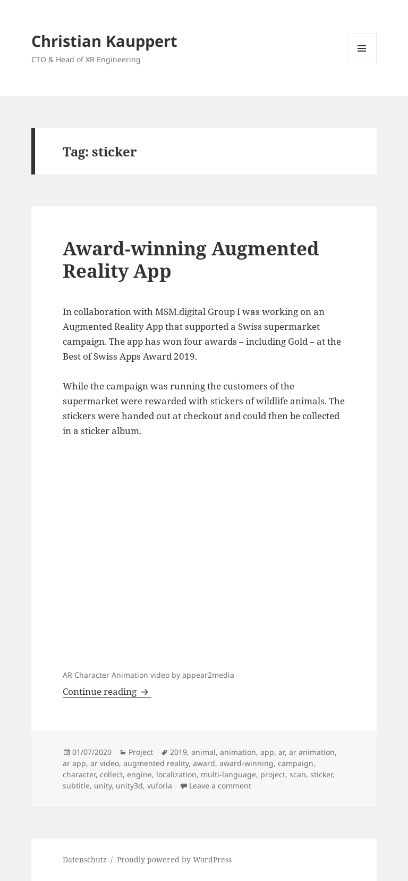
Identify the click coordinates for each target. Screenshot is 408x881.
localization (176, 774)
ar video (104, 763)
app (267, 752)
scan (298, 774)
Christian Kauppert (104, 40)
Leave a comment (220, 785)
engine (139, 774)
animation (238, 752)
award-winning (246, 763)
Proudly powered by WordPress (174, 859)
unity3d (129, 785)
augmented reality (156, 763)
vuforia (159, 785)
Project (141, 752)
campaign (295, 763)
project (272, 774)
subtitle (76, 785)
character (79, 774)
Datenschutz (85, 859)
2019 (178, 752)
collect (111, 774)
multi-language (228, 774)
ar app (74, 763)
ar (281, 752)
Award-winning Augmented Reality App (191, 259)
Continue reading (107, 691)
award (204, 763)
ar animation (312, 752)
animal (203, 752)
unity (103, 785)
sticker (321, 774)
